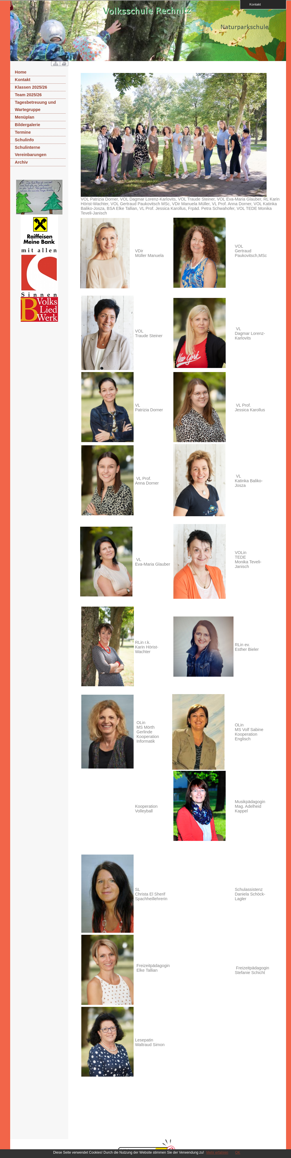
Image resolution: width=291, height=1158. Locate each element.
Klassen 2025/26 (31, 87)
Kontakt (253, 4)
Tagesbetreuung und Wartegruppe (35, 106)
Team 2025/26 (28, 94)
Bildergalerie (27, 124)
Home (20, 72)
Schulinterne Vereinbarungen (30, 151)
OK (237, 1152)
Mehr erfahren (217, 1152)
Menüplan (24, 117)
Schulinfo (24, 139)
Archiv (21, 162)
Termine (23, 132)
